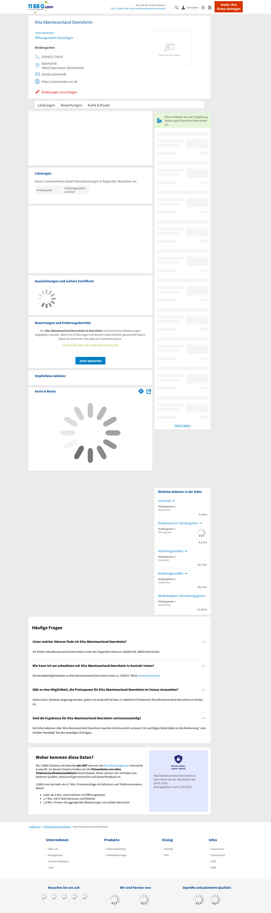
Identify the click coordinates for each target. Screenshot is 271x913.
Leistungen (46, 105)
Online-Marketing (116, 849)
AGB (213, 861)
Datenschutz (218, 855)
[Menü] (211, 7)
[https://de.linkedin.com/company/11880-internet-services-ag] (84, 897)
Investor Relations (58, 861)
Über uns (53, 849)
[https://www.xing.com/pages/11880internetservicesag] (74, 897)
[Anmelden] (191, 7)
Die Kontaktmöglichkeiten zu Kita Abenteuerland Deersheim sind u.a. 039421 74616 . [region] (96, 675)
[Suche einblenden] (178, 7)
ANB (213, 867)
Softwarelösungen (116, 855)
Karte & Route (99, 105)
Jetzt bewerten (90, 361)
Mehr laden (183, 425)
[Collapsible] (203, 642)
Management (55, 855)
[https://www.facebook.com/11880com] (43, 897)
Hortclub (164, 501)
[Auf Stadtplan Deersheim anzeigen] (148, 391)
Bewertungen (71, 105)
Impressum (217, 849)
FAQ (166, 855)
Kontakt (168, 849)
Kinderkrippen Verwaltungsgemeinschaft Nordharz (182, 595)
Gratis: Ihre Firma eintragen (229, 6)
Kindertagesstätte (170, 551)
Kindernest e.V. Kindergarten (178, 523)
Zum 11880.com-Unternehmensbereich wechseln (137, 8)
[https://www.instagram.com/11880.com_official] (64, 897)
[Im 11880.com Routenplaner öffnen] (141, 390)
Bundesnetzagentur (116, 765)
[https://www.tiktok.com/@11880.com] (54, 897)
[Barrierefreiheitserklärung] (204, 7)
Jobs (51, 867)
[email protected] (149, 675)
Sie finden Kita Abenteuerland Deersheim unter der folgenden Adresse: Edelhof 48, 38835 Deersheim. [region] (96, 651)
